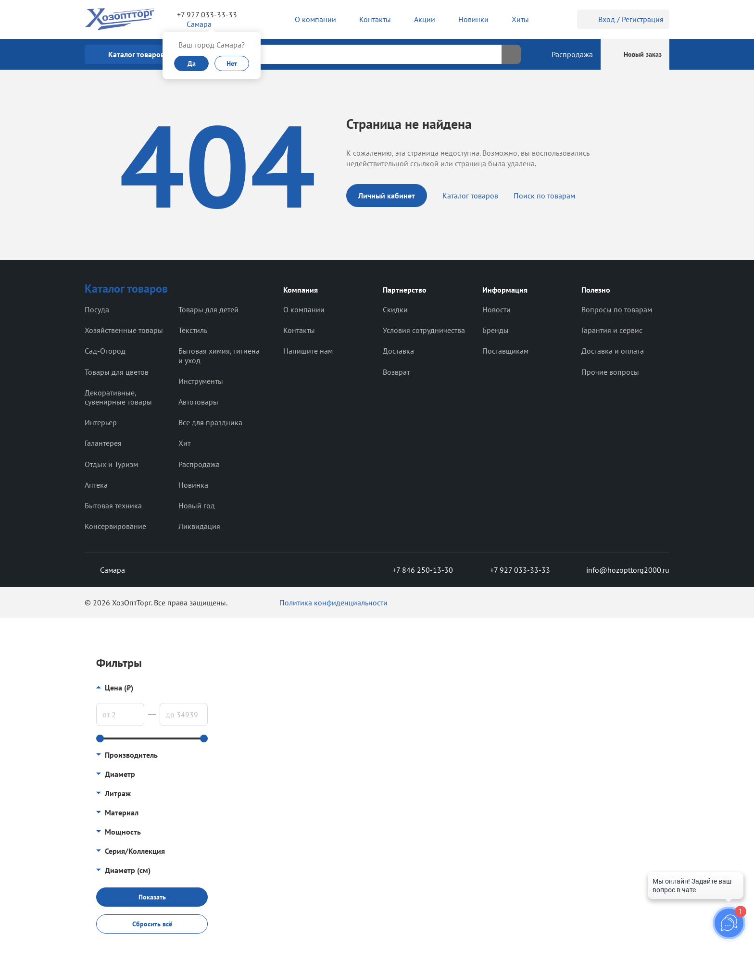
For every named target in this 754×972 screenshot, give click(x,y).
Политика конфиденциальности (333, 602)
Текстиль (192, 330)
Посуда (97, 309)
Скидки (395, 309)
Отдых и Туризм (111, 464)
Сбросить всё (152, 924)
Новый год (196, 505)
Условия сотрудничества (424, 330)
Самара (105, 570)
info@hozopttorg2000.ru (620, 570)
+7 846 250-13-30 (415, 570)
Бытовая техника (113, 505)
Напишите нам (308, 351)
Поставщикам (505, 351)
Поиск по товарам (544, 195)
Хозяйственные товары (124, 330)
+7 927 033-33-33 (207, 14)
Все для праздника (210, 422)
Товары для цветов (117, 372)
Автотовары (198, 401)
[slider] (100, 738)
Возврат (396, 372)
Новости (496, 309)
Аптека (96, 485)
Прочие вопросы (610, 372)
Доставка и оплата (612, 351)
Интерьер (101, 422)
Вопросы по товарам (616, 309)
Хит (184, 443)
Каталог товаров (470, 195)
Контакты (299, 330)
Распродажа (199, 464)
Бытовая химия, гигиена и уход (219, 355)
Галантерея (103, 443)
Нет (231, 63)
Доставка (398, 351)
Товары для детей (208, 309)
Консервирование (115, 526)
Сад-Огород (105, 351)
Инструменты (200, 381)
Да (192, 63)
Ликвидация (199, 526)
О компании (304, 309)
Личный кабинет (386, 195)
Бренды (495, 330)
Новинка (193, 485)
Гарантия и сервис (611, 330)
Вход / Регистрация (623, 19)
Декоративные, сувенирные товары (118, 397)
